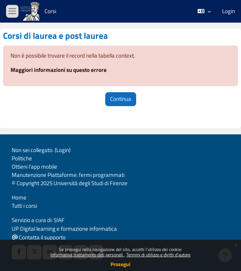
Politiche (22, 158)
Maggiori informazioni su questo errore (59, 69)
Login (228, 11)
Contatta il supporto (39, 237)
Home (19, 197)
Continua (120, 98)
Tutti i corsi (24, 205)
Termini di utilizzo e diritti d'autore (158, 254)
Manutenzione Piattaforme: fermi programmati (68, 175)
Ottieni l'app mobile (34, 166)
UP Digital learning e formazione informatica (64, 228)
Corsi (50, 11)
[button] (204, 11)
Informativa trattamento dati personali (87, 254)
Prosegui (120, 264)
